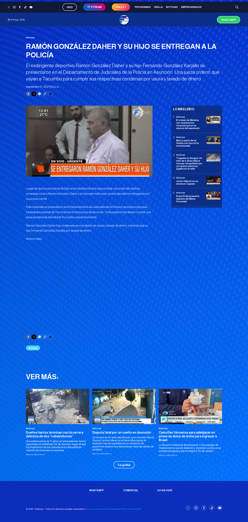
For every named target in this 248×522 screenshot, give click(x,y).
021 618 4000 (164, 490)
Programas (143, 7)
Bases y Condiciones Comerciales (102, 509)
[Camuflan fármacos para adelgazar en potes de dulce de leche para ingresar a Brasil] (190, 406)
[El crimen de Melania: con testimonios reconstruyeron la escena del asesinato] (213, 120)
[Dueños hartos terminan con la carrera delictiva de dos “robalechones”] (57, 406)
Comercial (130, 490)
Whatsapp (228, 20)
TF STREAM (94, 7)
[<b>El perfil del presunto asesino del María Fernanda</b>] (213, 196)
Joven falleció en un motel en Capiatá (187, 182)
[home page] (124, 19)
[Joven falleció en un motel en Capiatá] (213, 181)
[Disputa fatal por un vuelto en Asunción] (124, 406)
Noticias (172, 7)
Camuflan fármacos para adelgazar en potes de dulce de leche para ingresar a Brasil (188, 436)
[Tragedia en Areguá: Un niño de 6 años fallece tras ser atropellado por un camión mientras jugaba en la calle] (213, 158)
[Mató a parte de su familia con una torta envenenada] (213, 140)
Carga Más (124, 465)
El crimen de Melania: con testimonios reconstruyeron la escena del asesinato (188, 124)
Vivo (70, 7)
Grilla (158, 7)
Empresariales (191, 7)
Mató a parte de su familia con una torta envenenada (187, 143)
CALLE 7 (121, 7)
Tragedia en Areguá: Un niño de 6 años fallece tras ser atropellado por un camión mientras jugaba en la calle (189, 163)
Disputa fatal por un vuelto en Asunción (121, 432)
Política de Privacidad (130, 509)
